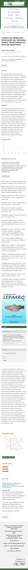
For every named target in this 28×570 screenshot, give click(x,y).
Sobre (17, 15)
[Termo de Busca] (14, 24)
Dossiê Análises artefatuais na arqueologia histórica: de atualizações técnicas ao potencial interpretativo (13, 485)
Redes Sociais (9, 18)
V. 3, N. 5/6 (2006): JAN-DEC (18, 32)
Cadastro (17, 1)
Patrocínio (14, 21)
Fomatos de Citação (9, 343)
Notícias (10, 15)
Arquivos (8, 32)
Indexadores (19, 18)
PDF (5, 327)
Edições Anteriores (14, 12)
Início (3, 32)
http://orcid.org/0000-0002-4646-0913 (8, 53)
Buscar (14, 26)
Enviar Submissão (8, 457)
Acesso (24, 1)
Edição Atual (14, 9)
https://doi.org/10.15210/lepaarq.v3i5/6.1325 (15, 56)
